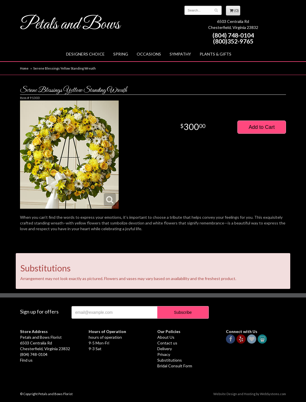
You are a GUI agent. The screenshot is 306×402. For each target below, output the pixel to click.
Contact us (167, 342)
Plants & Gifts (215, 54)
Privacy (163, 354)
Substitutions (169, 360)
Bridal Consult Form (174, 365)
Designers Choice (85, 54)
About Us (165, 337)
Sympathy (180, 54)
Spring (120, 54)
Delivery (164, 348)
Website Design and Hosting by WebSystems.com (249, 394)
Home (24, 68)
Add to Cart (262, 127)
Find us (26, 360)
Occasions (149, 54)
